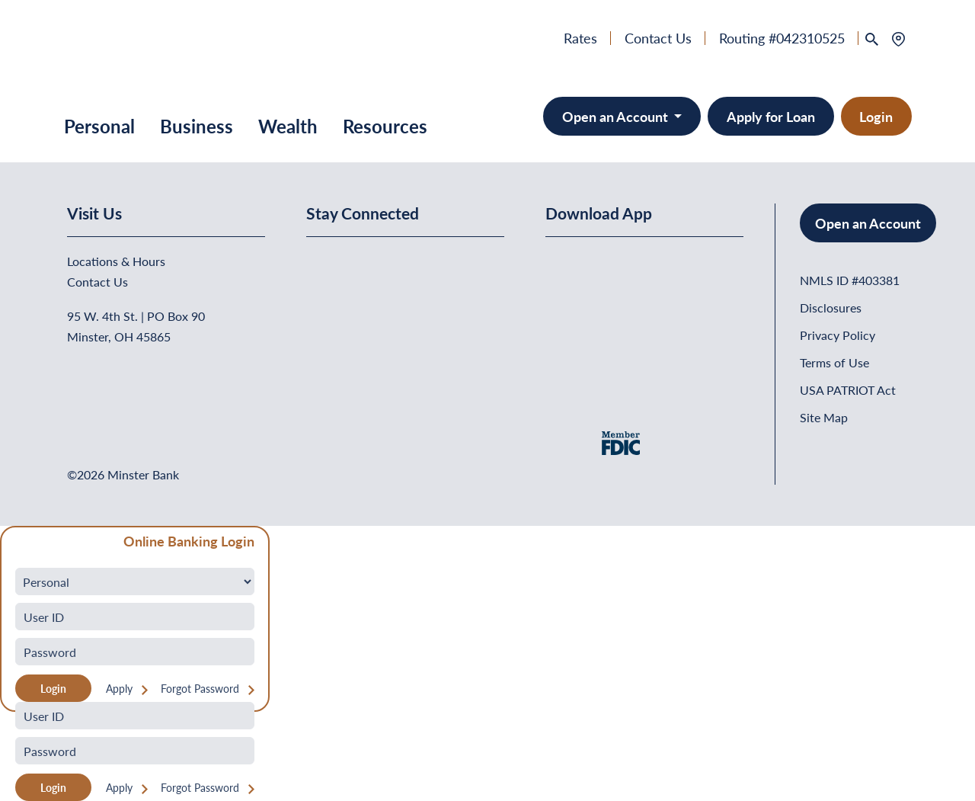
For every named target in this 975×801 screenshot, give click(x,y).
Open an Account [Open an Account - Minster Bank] (616, 116)
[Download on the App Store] (585, 287)
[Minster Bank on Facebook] (321, 262)
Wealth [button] (288, 126)
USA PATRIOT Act (848, 390)
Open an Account (868, 222)
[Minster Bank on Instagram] (432, 262)
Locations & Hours (116, 261)
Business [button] (196, 126)
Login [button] (876, 116)
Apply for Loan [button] (771, 116)
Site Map (824, 417)
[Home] (102, 56)
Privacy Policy (837, 335)
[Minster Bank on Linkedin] (359, 262)
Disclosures (831, 307)
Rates (580, 37)
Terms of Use (834, 362)
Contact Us (658, 37)
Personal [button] (99, 126)
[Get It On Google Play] (669, 287)
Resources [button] (385, 126)
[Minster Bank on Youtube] (396, 262)
